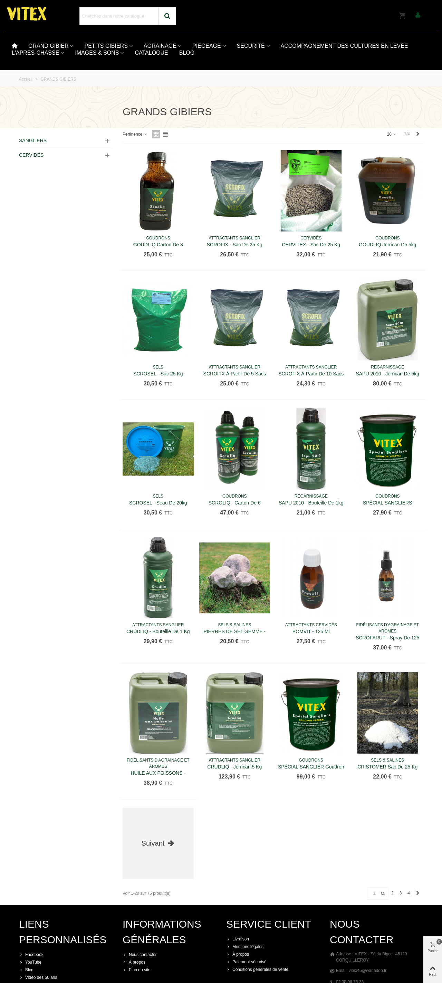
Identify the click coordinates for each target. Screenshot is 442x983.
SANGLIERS (33, 140)
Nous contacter (140, 955)
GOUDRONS (158, 238)
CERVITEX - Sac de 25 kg (311, 244)
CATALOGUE (151, 53)
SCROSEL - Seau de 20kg (158, 503)
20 (392, 134)
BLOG (186, 53)
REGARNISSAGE (387, 367)
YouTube (30, 962)
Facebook (31, 955)
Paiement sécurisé (246, 962)
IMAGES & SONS (97, 53)
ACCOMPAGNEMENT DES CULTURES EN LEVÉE (344, 46)
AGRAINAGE (160, 46)
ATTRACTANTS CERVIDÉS (311, 624)
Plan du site (137, 970)
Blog (26, 970)
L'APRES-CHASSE (35, 53)
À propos (134, 962)
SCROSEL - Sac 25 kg (158, 373)
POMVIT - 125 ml (311, 631)
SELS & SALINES (234, 624)
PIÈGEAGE (206, 46)
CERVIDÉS (31, 155)
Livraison (237, 939)
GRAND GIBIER (48, 46)
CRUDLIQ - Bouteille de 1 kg (158, 631)
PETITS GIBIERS (105, 46)
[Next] (418, 134)
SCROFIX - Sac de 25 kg (234, 244)
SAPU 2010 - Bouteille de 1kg (311, 503)
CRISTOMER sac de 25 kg (387, 767)
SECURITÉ (251, 46)
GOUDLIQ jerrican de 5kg (387, 244)
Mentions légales (244, 947)
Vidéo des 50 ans (38, 977)
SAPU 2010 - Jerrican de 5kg (387, 373)
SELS (158, 367)
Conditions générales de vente (257, 969)
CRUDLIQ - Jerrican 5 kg (234, 767)
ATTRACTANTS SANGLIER (234, 238)
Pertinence (135, 134)
